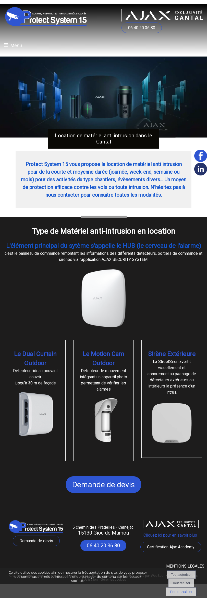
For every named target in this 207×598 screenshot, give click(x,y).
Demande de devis (103, 484)
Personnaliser (181, 592)
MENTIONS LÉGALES (185, 566)
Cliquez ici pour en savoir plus (170, 535)
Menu (16, 45)
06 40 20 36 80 (141, 27)
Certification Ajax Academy (170, 547)
